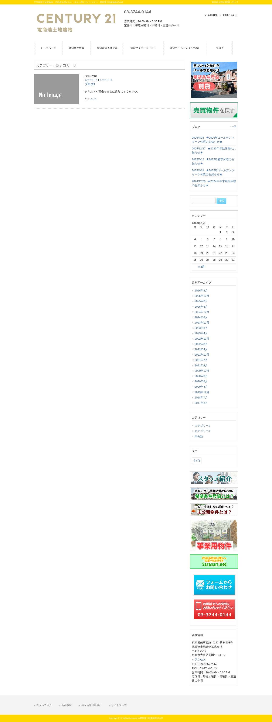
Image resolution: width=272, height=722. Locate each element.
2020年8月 (201, 376)
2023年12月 (202, 322)
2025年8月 (201, 301)
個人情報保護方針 (91, 705)
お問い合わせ (230, 15)
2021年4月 (201, 365)
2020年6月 (201, 381)
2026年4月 (201, 290)
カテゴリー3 (105, 80)
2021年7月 (201, 360)
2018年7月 (201, 397)
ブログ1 (90, 84)
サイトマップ (119, 705)
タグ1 (93, 99)
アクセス (200, 659)
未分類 (199, 436)
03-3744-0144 (137, 11)
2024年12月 (202, 312)
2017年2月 (201, 402)
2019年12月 (202, 392)
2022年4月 (201, 349)
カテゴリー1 (91, 80)
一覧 (234, 126)
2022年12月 (202, 338)
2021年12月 (202, 354)
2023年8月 (201, 327)
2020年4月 (201, 386)
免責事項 (66, 705)
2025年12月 (202, 295)
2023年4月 (201, 333)
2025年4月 (201, 306)
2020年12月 (202, 370)
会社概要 (212, 15)
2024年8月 (201, 317)
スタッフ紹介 (44, 705)
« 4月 (201, 266)
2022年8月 (201, 344)
